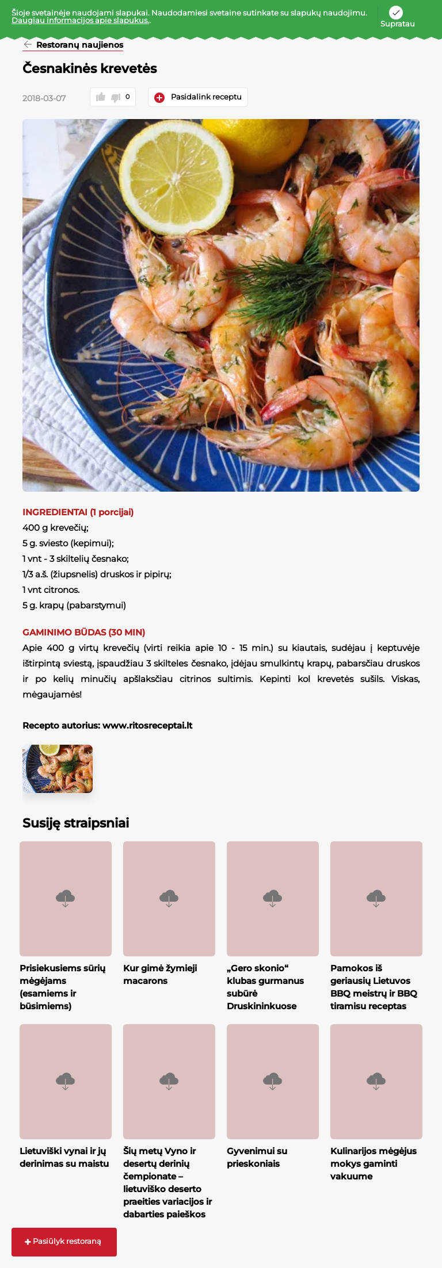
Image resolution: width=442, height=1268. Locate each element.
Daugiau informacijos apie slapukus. (80, 20)
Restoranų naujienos (78, 45)
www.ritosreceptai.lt (146, 725)
